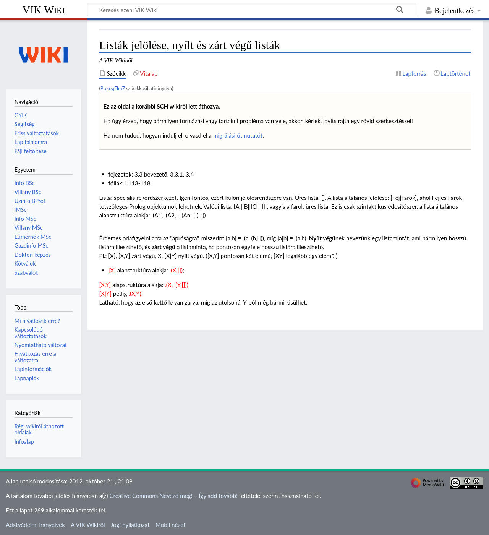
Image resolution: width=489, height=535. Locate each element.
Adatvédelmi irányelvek (35, 524)
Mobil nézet (170, 524)
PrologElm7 (112, 88)
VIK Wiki (44, 10)
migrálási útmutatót (237, 135)
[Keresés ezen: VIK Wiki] (251, 9)
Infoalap (24, 441)
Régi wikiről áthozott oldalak (39, 429)
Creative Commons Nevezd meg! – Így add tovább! (173, 495)
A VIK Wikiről (88, 524)
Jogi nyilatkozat (130, 524)
